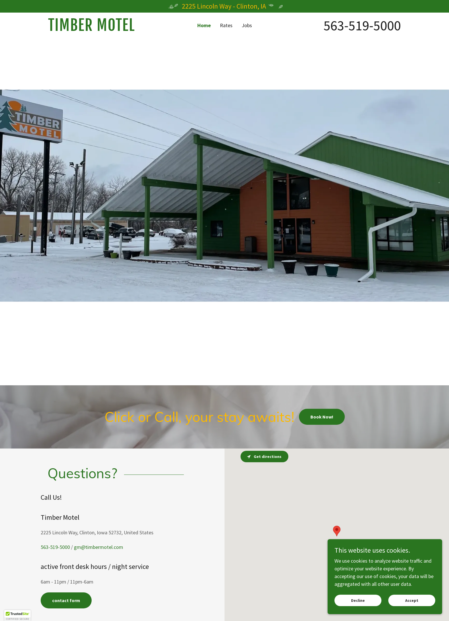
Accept (411, 600)
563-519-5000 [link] (362, 25)
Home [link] (204, 25)
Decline (358, 600)
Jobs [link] (247, 25)
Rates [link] (226, 25)
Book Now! (321, 417)
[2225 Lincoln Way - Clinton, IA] (224, 6)
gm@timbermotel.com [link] (98, 547)
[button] (17, 615)
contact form (66, 600)
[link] (92, 29)
